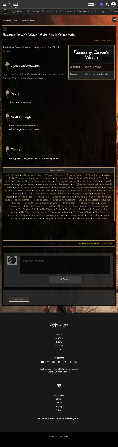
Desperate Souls (46, 184)
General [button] (33, 11)
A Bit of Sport (12, 175)
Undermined (36, 218)
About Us (59, 346)
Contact (59, 349)
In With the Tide (23, 190)
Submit (65, 279)
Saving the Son (31, 203)
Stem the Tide (68, 203)
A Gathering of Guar (31, 175)
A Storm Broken (93, 175)
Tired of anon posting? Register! (95, 244)
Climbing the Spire (64, 181)
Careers (59, 399)
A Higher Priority (74, 175)
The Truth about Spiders (32, 212)
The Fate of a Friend (52, 209)
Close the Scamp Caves (88, 181)
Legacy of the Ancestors (68, 190)
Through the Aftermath (29, 215)
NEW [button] (18, 11)
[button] (92, 4)
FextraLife (42, 418)
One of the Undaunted (34, 193)
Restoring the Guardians (63, 200)
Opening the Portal (58, 193)
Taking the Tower (32, 206)
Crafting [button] (99, 11)
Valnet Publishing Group (69, 418)
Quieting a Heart (85, 197)
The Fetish (70, 209)
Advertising (59, 395)
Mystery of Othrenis (93, 190)
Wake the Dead (82, 218)
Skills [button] (65, 11)
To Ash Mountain (76, 215)
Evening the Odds (23, 187)
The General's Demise (89, 209)
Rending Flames (21, 200)
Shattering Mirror (50, 203)
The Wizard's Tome (82, 212)
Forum (59, 342)
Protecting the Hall (24, 197)
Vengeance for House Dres (58, 218)
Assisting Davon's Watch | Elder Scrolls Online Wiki (39, 35)
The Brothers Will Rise (54, 206)
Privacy (59, 406)
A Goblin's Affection (54, 175)
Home (59, 334)
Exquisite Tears (43, 187)
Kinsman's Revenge (44, 190)
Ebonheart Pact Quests (9, 20)
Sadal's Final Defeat (88, 200)
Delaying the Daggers (24, 184)
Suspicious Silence (88, 203)
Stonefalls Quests (28, 20)
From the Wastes (62, 187)
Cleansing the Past (43, 181)
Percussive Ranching (81, 193)
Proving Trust (42, 197)
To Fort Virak (94, 215)
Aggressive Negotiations (40, 178)
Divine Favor (64, 184)
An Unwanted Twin (64, 178)
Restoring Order (40, 200)
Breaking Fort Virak (86, 178)
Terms (59, 403)
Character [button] (49, 11)
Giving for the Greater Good (87, 187)
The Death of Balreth (29, 209)
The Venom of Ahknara (59, 212)
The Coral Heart (76, 206)
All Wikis (59, 338)
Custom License (62, 372)
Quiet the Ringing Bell (63, 197)
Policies (59, 410)
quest (40, 47)
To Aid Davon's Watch (54, 215)
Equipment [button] (81, 11)
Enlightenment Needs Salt (85, 184)
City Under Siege (22, 181)
